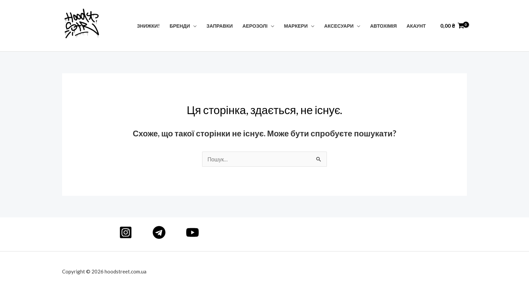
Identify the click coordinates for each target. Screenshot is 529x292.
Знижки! (148, 26)
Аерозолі (255, 26)
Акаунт (416, 26)
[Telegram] (159, 232)
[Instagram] (125, 232)
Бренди (180, 26)
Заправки (219, 26)
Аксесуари (339, 26)
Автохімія (383, 26)
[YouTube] (192, 232)
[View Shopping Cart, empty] (452, 25)
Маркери (296, 26)
